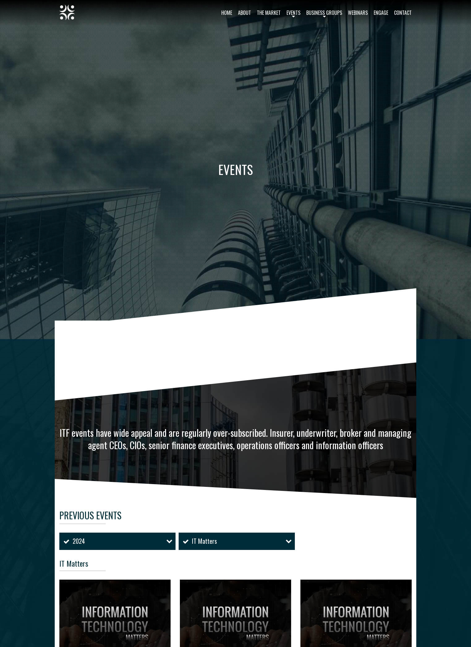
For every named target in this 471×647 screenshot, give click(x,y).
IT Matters (204, 541)
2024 (79, 541)
